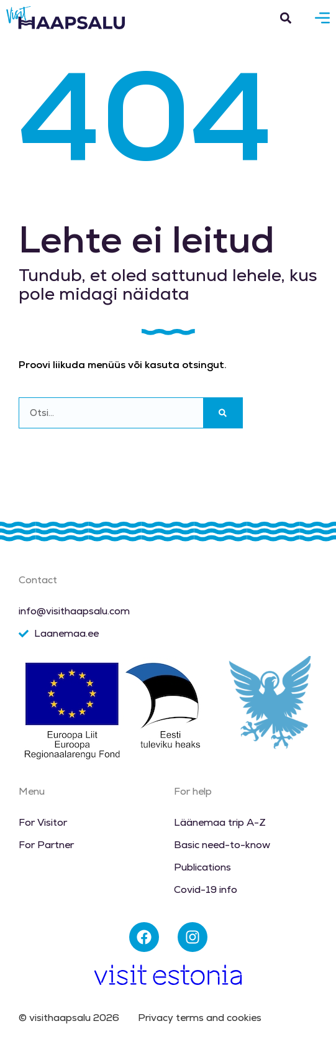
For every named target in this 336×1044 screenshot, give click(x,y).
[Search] (222, 413)
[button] (285, 17)
